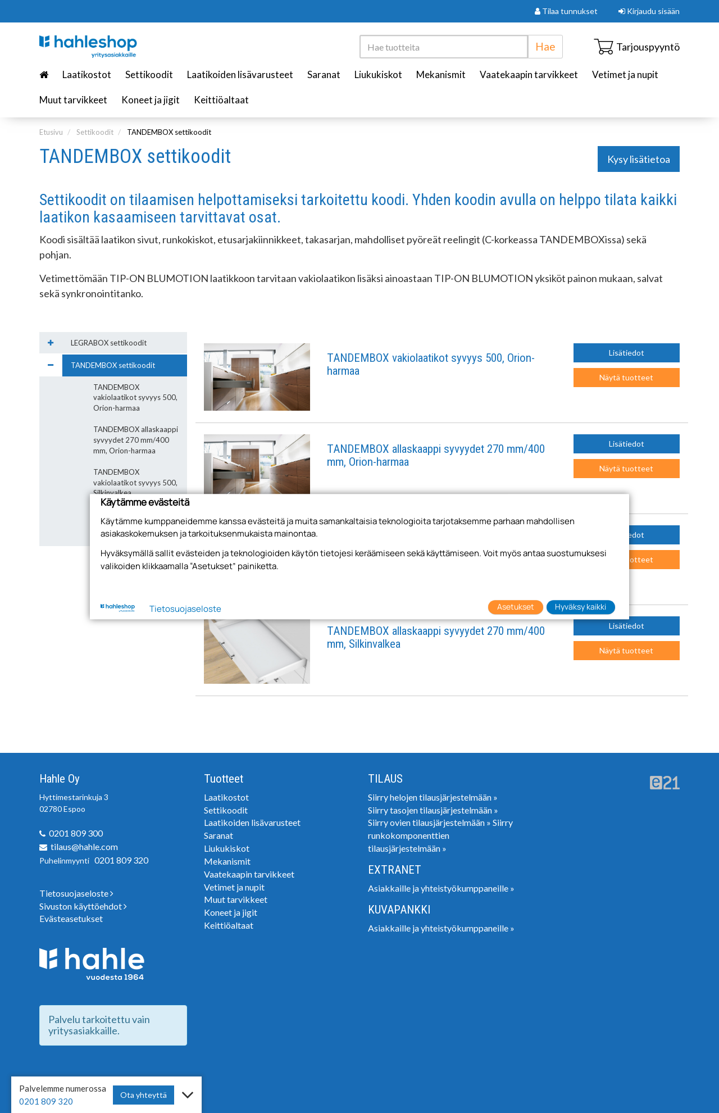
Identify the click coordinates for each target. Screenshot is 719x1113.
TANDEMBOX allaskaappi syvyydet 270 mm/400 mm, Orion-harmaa (436, 456)
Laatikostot (86, 74)
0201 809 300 (76, 833)
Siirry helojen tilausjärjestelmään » (433, 797)
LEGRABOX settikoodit (109, 342)
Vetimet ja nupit (625, 74)
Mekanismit (441, 74)
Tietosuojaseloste (76, 893)
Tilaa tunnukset (566, 11)
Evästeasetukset (71, 918)
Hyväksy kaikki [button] (580, 607)
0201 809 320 (121, 860)
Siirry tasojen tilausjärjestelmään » (433, 810)
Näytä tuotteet (626, 377)
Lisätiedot (626, 352)
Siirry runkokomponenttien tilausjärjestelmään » (440, 835)
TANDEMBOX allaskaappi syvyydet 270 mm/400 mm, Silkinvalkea (436, 638)
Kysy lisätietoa (638, 159)
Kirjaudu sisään (649, 11)
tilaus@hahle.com (84, 846)
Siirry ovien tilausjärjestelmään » (429, 822)
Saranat (323, 74)
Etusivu (51, 132)
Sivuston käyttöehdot (83, 906)
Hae (545, 46)
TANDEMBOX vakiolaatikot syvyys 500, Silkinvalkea (135, 482)
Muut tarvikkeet (73, 100)
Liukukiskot (378, 74)
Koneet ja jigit (150, 100)
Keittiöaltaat (221, 100)
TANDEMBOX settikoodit (169, 132)
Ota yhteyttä (143, 1095)
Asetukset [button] (515, 607)
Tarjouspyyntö (637, 46)
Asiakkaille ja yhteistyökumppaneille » (441, 888)
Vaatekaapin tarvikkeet (529, 74)
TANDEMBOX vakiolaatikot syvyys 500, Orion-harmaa (431, 365)
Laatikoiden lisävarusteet (240, 74)
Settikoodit (149, 74)
